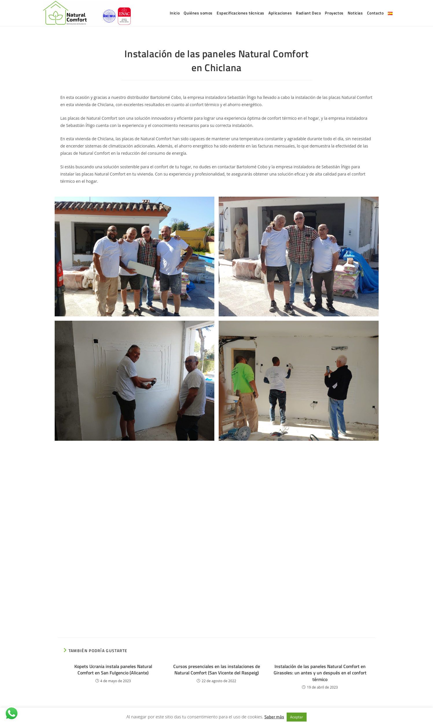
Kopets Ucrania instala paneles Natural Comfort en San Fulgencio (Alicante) (113, 669)
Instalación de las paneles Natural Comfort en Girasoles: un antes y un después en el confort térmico (320, 672)
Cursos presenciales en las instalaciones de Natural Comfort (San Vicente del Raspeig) (216, 669)
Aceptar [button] (296, 717)
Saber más (274, 716)
